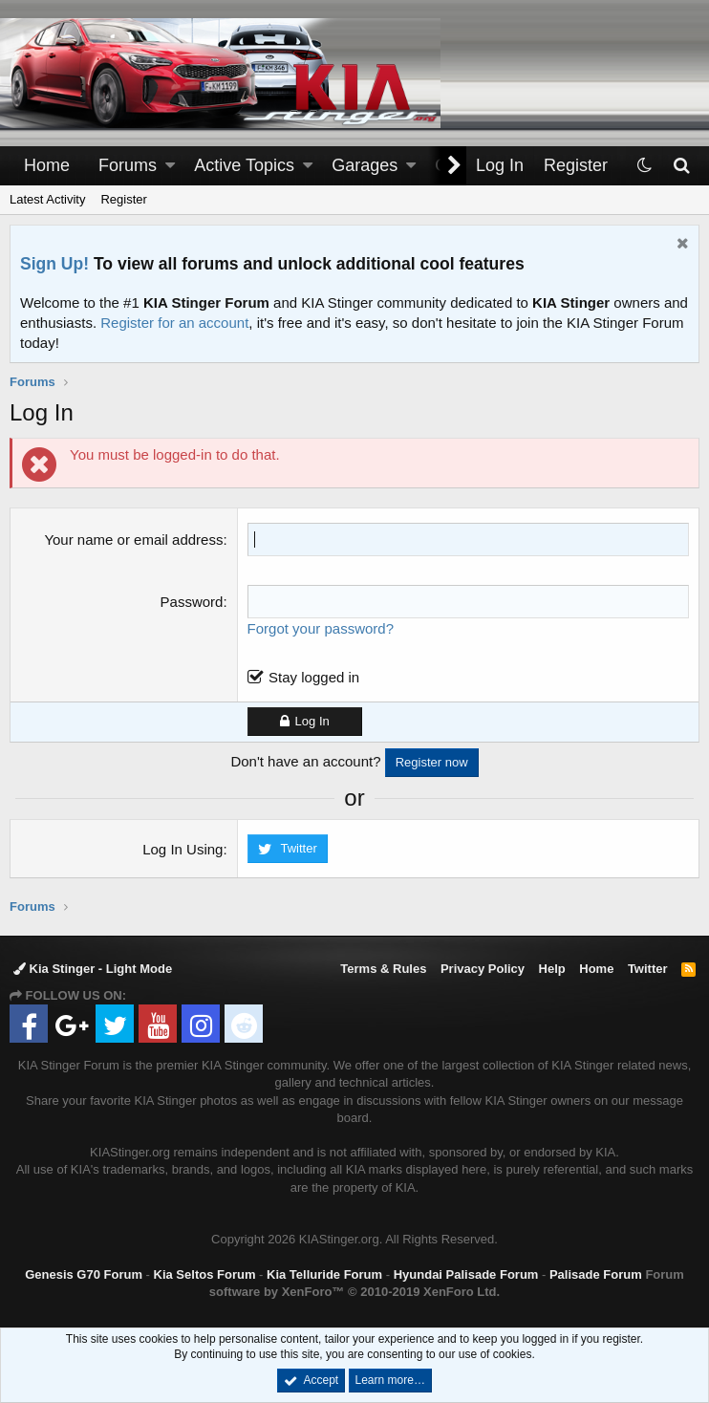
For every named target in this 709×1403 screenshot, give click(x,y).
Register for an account (174, 322)
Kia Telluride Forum (324, 1274)
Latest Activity (47, 199)
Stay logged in (314, 677)
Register (123, 199)
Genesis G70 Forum (83, 1274)
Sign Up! (54, 263)
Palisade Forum (595, 1274)
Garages (364, 165)
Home (47, 165)
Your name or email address (133, 539)
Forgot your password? (320, 628)
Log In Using (182, 849)
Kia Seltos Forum (205, 1274)
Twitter (648, 968)
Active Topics (244, 165)
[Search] (680, 165)
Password (192, 602)
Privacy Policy (482, 968)
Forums (127, 165)
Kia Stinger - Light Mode (92, 968)
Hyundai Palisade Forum (466, 1274)
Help (552, 968)
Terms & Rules (383, 968)
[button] (170, 165)
